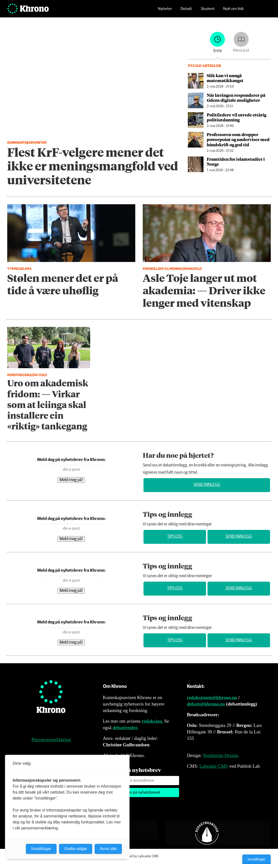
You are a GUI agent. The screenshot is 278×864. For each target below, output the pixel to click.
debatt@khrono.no (206, 704)
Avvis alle (108, 849)
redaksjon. (152, 721)
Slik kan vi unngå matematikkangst (225, 77)
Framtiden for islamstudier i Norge (236, 161)
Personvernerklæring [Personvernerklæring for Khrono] (51, 739)
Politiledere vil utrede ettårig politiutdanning (236, 117)
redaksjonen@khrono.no (212, 697)
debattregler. (125, 727)
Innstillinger (256, 859)
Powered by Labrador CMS (139, 856)
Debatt (186, 11)
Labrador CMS (213, 766)
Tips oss (174, 536)
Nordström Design (220, 755)
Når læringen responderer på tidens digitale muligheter (236, 97)
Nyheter (165, 11)
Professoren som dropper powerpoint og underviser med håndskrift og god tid (238, 139)
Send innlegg (207, 485)
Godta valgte (75, 849)
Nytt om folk (233, 11)
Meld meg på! (71, 480)
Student (207, 11)
